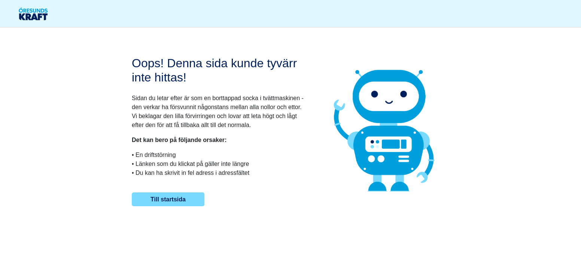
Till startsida (168, 199)
